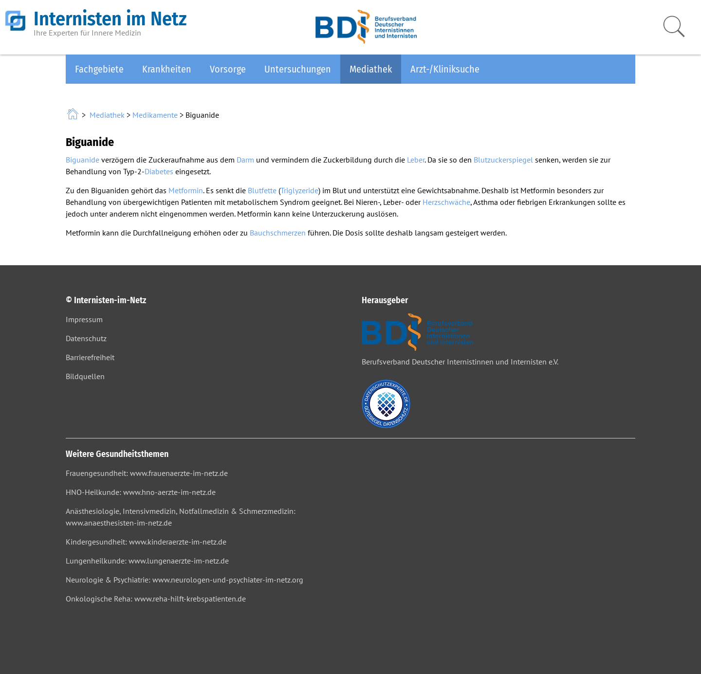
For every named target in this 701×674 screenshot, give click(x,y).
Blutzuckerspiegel (503, 159)
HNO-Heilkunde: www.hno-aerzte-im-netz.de (141, 492)
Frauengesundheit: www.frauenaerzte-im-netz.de (147, 473)
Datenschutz (86, 338)
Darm (245, 159)
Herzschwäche (446, 202)
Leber (415, 159)
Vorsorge (228, 69)
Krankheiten (166, 69)
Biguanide (82, 159)
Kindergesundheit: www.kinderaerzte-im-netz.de (146, 541)
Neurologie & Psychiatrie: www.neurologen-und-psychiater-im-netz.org (184, 579)
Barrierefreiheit (90, 357)
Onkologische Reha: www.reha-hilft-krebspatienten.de (156, 598)
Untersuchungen (297, 69)
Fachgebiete (99, 69)
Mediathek (371, 69)
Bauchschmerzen (278, 232)
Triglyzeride (299, 190)
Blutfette (262, 190)
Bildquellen (85, 376)
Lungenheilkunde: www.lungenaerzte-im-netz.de (147, 560)
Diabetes (159, 171)
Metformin (185, 190)
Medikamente (155, 115)
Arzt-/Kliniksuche (445, 69)
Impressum (84, 319)
